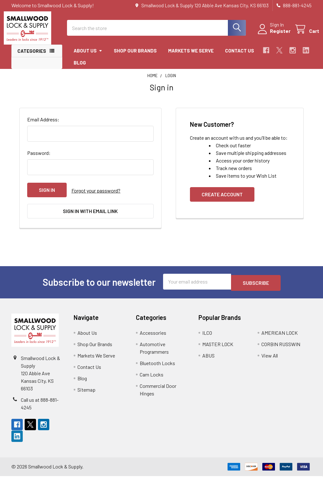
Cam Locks (151, 375)
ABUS (208, 356)
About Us (88, 56)
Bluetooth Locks (157, 364)
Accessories (153, 334)
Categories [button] (31, 56)
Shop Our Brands (135, 56)
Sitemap (86, 391)
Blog (80, 68)
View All (269, 356)
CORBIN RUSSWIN (280, 345)
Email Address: (43, 125)
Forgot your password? (95, 196)
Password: (39, 159)
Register (272, 35)
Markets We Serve (191, 56)
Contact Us (239, 56)
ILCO (207, 334)
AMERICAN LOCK (279, 334)
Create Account (222, 200)
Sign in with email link (90, 215)
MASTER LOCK (217, 345)
